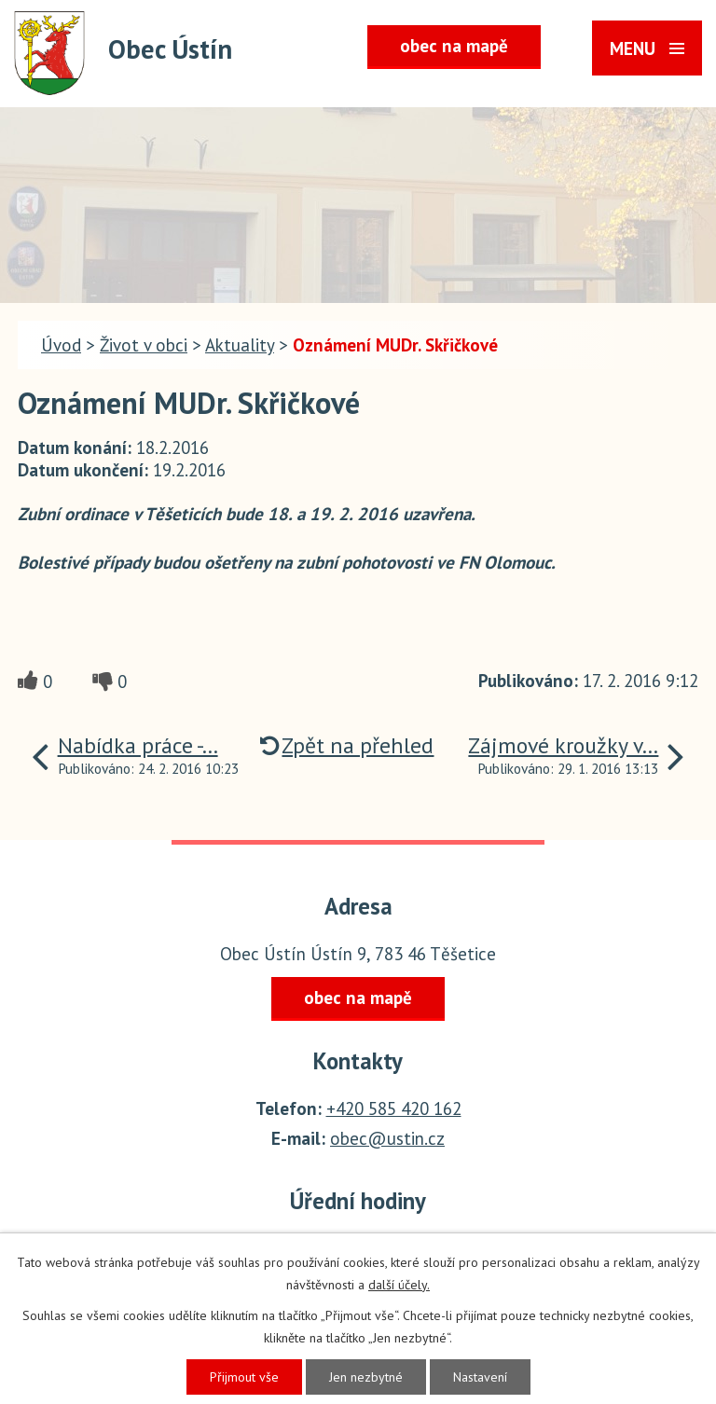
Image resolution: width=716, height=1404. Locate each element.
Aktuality (239, 345)
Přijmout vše (244, 1377)
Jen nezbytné (366, 1377)
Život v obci (143, 345)
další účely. (399, 1284)
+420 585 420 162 (393, 1108)
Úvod (61, 345)
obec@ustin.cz (387, 1138)
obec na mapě (454, 45)
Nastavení (480, 1377)
